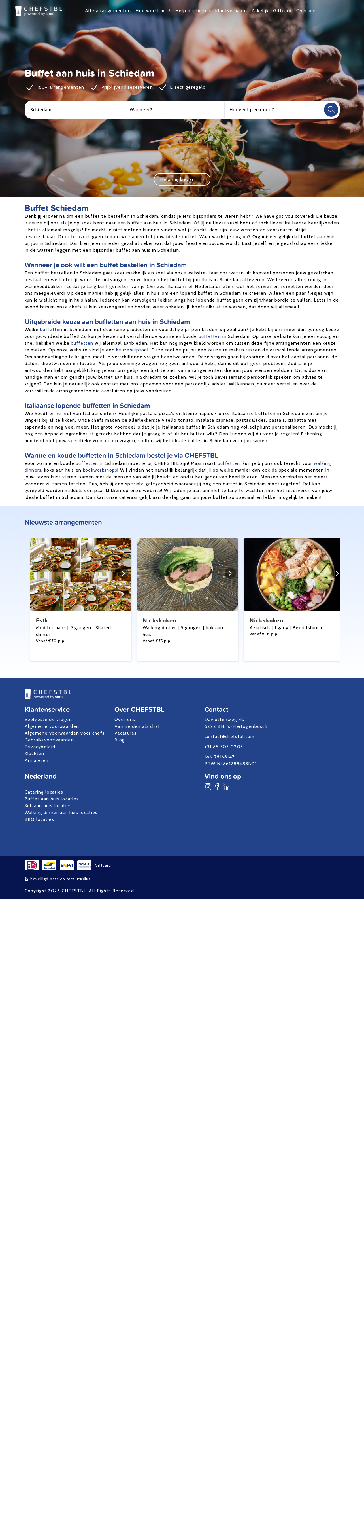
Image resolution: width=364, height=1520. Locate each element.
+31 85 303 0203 (224, 746)
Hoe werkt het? (153, 10)
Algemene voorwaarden (52, 726)
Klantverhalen (231, 10)
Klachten (34, 753)
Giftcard (282, 10)
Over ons (306, 10)
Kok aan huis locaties (48, 805)
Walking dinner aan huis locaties (61, 812)
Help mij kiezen (192, 10)
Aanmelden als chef (137, 726)
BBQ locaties (39, 819)
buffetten (51, 329)
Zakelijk (260, 10)
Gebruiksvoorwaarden (49, 740)
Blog (119, 740)
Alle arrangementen (108, 10)
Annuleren (37, 760)
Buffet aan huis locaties (52, 799)
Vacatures (125, 733)
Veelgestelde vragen (48, 719)
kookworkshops (100, 470)
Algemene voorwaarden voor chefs (65, 733)
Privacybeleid (40, 746)
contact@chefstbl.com (230, 736)
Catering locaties (44, 792)
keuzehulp (127, 350)
